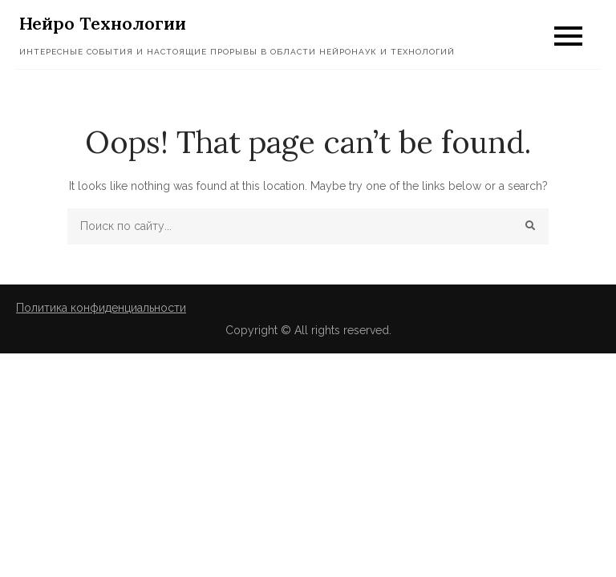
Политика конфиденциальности (101, 307)
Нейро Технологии (102, 23)
